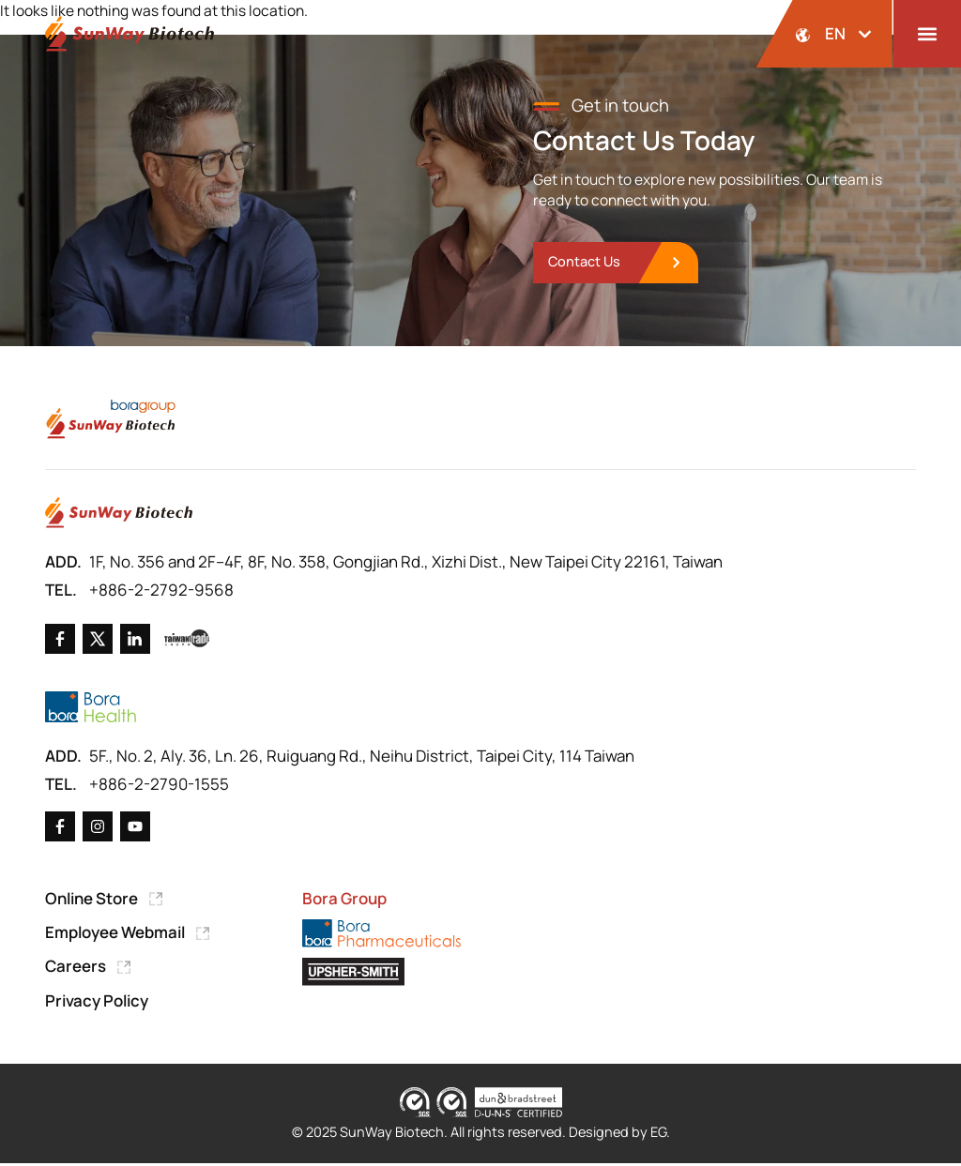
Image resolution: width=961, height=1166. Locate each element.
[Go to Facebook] (60, 640)
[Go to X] (98, 640)
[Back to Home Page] (129, 34)
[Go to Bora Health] (91, 708)
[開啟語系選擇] (823, 34)
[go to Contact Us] (617, 263)
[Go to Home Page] (118, 514)
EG (658, 1134)
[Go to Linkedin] (135, 640)
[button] (927, 34)
